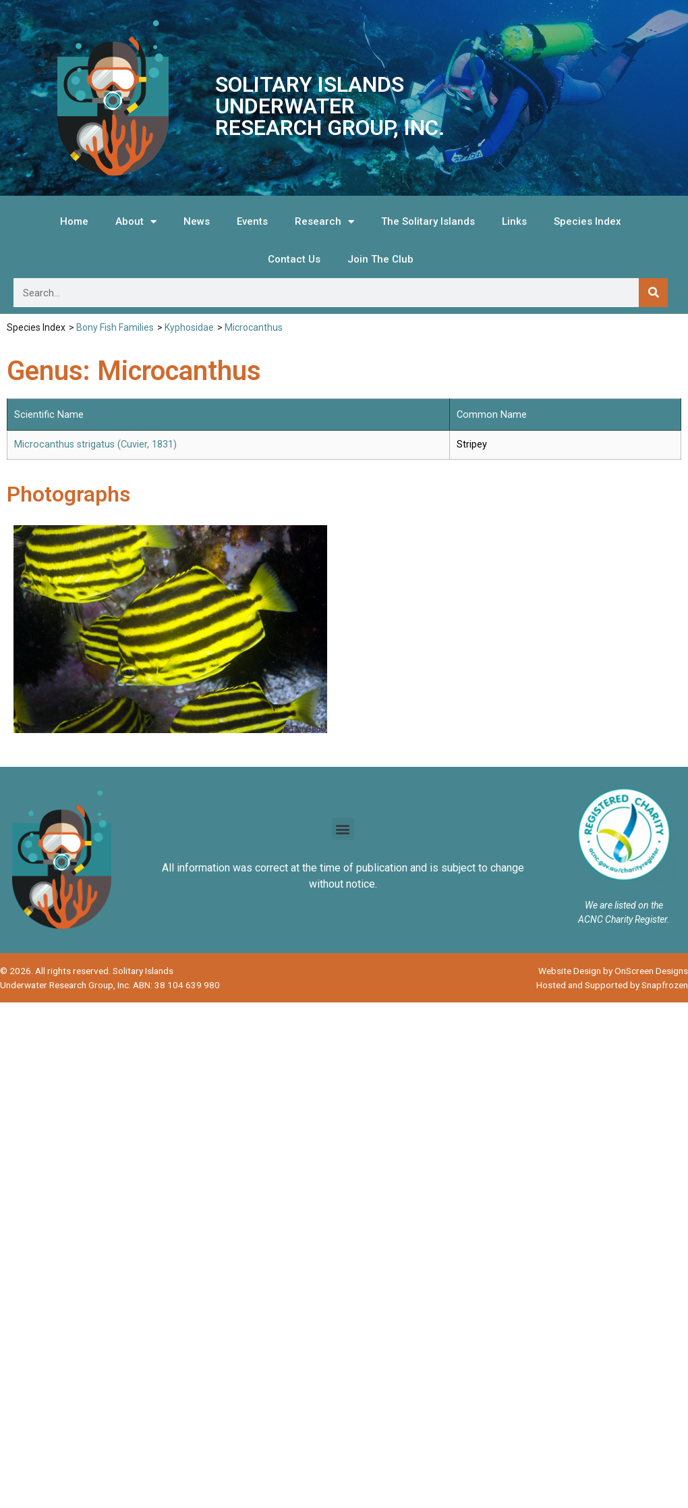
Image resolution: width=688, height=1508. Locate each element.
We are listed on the (624, 905)
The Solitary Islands (428, 221)
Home (74, 221)
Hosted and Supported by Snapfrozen (612, 984)
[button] (343, 828)
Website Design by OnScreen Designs (613, 970)
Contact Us (294, 259)
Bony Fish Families (115, 327)
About (135, 222)
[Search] (653, 292)
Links (514, 221)
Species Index (587, 221)
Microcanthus (254, 327)
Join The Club (380, 259)
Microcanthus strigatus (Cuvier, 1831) (95, 444)
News (196, 221)
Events (252, 221)
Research (324, 222)
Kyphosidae (189, 327)
